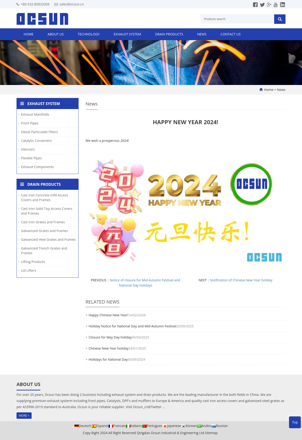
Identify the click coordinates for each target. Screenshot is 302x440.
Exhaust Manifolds (35, 114)
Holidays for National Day (108, 359)
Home (29, 34)
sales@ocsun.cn (71, 4)
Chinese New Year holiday (109, 348)
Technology (89, 34)
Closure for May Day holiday (110, 337)
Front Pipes (29, 123)
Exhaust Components (37, 167)
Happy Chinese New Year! (108, 315)
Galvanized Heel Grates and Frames (48, 239)
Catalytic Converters (36, 140)
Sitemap (211, 433)
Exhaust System (127, 34)
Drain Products (169, 34)
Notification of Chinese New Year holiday (241, 280)
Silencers (28, 149)
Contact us (231, 34)
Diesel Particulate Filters (39, 132)
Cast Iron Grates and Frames (43, 222)
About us (56, 34)
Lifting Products (33, 261)
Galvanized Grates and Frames (44, 230)
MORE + (24, 416)
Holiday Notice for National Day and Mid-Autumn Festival (132, 326)
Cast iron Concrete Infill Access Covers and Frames (44, 197)
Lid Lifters (28, 270)
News (201, 34)
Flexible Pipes (31, 158)
